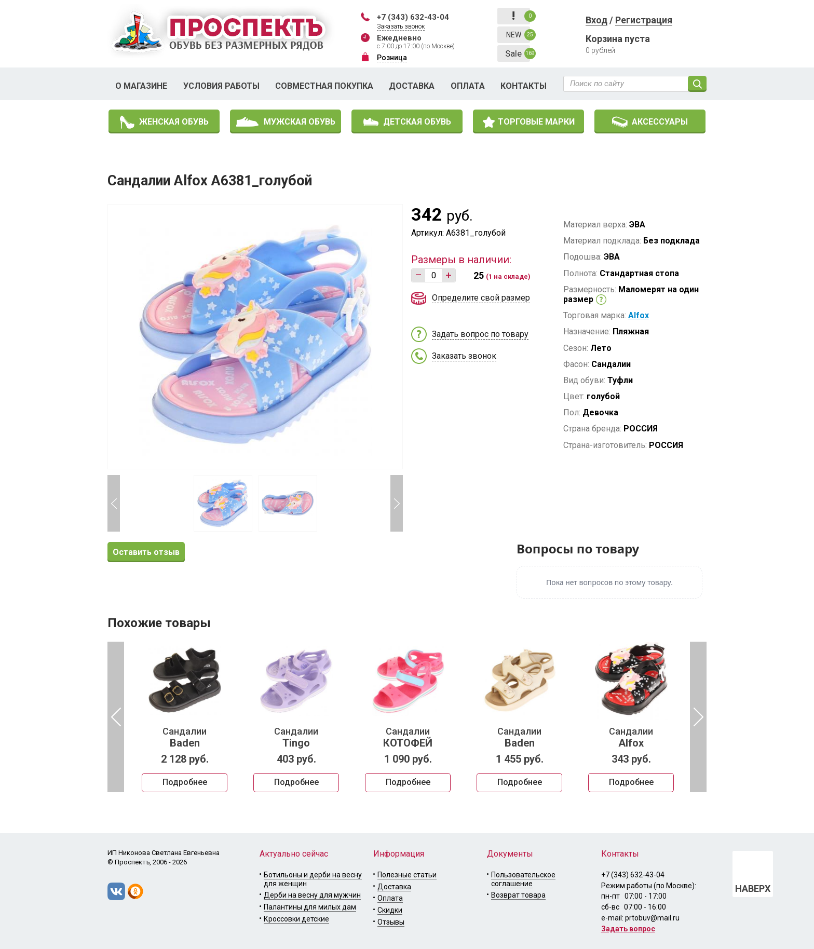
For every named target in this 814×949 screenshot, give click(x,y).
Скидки (389, 910)
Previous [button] (113, 503)
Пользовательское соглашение (523, 879)
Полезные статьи (407, 875)
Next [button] (396, 503)
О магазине (141, 86)
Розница (392, 57)
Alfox (638, 315)
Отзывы (390, 922)
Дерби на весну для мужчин (312, 895)
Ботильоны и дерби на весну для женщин (313, 879)
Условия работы (221, 86)
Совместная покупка (324, 86)
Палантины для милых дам (310, 907)
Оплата (468, 86)
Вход (596, 20)
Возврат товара (518, 895)
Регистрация (643, 20)
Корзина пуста (618, 38)
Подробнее (184, 782)
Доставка (412, 86)
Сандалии (184, 738)
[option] (184, 717)
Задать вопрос (628, 929)
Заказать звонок (401, 26)
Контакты (523, 86)
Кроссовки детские (296, 919)
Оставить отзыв (146, 552)
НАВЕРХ (752, 888)
